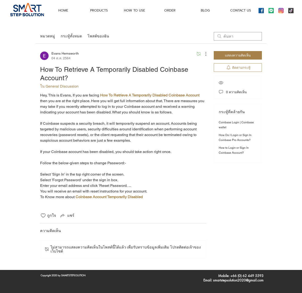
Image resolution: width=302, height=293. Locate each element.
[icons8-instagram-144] (281, 10)
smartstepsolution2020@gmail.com (238, 280)
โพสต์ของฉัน (98, 36)
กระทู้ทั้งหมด (71, 36)
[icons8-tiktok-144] (290, 10)
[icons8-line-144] (271, 10)
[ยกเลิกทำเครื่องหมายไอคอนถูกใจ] (43, 215)
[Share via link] (67, 215)
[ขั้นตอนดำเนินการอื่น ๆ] (203, 54)
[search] (238, 36)
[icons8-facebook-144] (261, 10)
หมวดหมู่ (47, 36)
